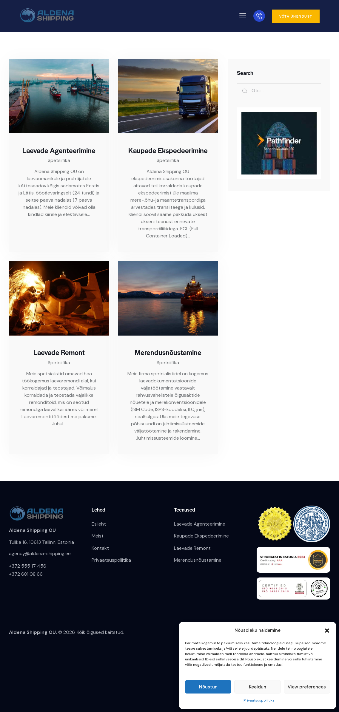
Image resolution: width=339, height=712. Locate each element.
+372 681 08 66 (26, 574)
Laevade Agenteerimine (58, 150)
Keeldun (257, 687)
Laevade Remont (59, 352)
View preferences (307, 687)
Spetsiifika (59, 160)
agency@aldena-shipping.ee (40, 553)
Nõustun (208, 687)
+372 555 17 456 (27, 566)
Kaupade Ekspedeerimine (168, 150)
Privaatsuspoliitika (259, 700)
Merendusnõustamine (168, 352)
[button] (327, 631)
